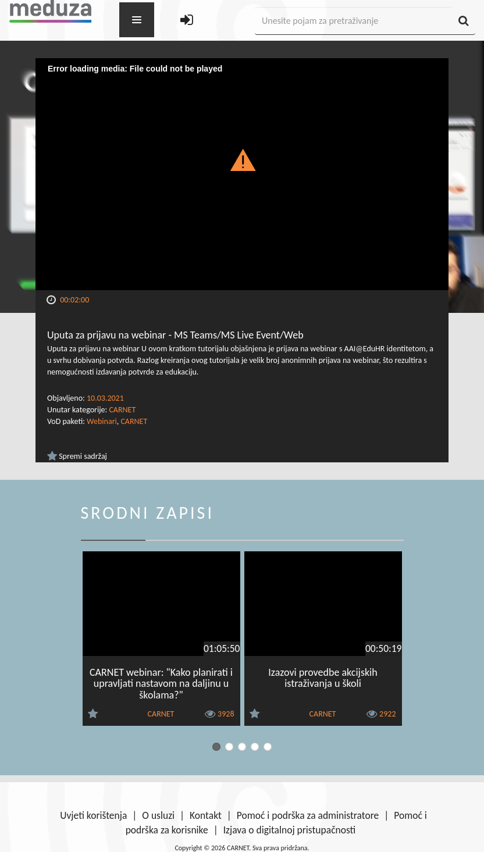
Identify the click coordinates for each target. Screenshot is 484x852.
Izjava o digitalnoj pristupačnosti (289, 830)
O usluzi (158, 815)
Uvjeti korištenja (93, 815)
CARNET (122, 410)
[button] (242, 159)
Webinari (102, 421)
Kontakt (206, 815)
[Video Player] (242, 174)
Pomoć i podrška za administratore (308, 815)
